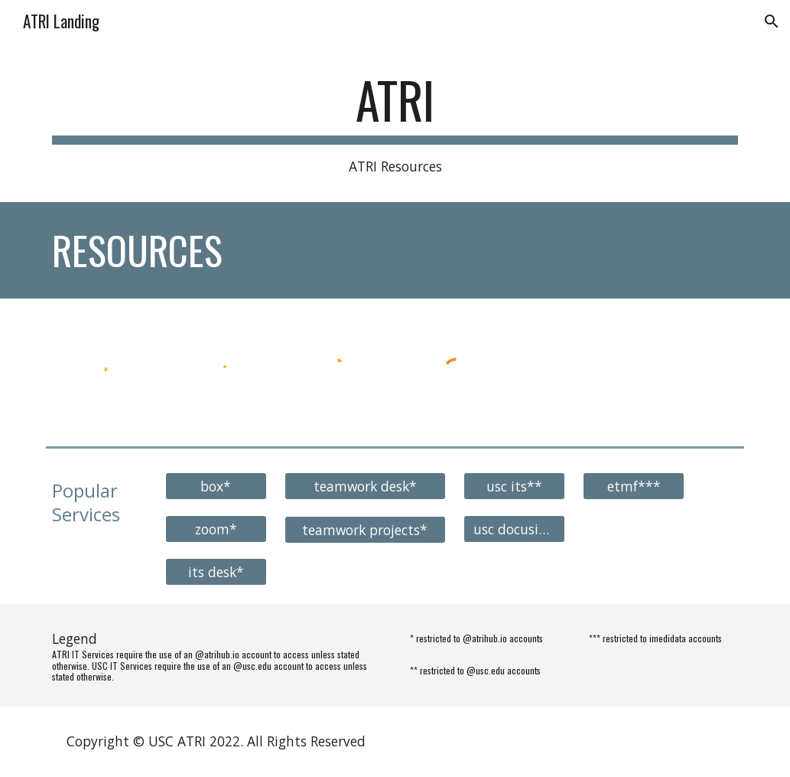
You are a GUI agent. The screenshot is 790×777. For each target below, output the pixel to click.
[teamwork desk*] (365, 486)
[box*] (216, 486)
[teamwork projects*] (365, 529)
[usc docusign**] (514, 528)
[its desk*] (216, 571)
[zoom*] (216, 528)
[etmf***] (634, 486)
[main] (395, 124)
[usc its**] (514, 486)
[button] (771, 21)
